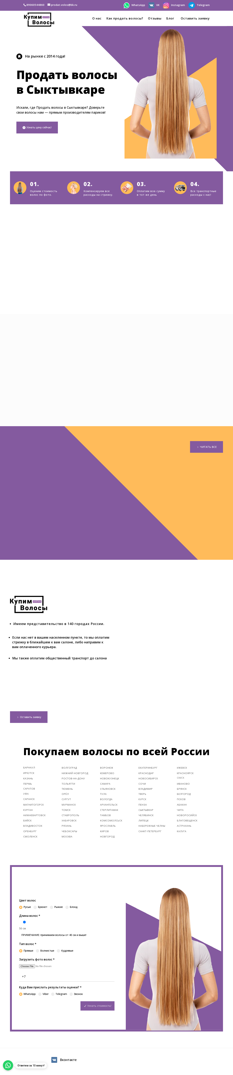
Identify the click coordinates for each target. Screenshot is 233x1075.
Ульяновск (108, 790)
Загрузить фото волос (37, 960)
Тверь (142, 795)
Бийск (27, 821)
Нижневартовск (34, 816)
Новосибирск (148, 779)
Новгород (107, 837)
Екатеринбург (148, 768)
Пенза (143, 805)
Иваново (183, 784)
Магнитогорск (33, 805)
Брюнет (40, 908)
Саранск (29, 800)
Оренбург (30, 832)
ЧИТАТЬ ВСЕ (207, 447)
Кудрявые (65, 952)
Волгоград (69, 768)
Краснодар (146, 774)
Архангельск (109, 805)
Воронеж (106, 768)
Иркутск (28, 774)
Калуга (181, 832)
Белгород (184, 795)
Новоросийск (187, 816)
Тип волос (27, 945)
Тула (103, 795)
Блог (170, 18)
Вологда (106, 800)
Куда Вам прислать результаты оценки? (50, 988)
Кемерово (107, 774)
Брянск (182, 790)
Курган (28, 811)
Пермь (27, 784)
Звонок (76, 995)
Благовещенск (187, 821)
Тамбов (105, 816)
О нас (97, 18)
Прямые (26, 952)
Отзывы (154, 18)
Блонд (71, 908)
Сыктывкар (146, 811)
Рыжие (56, 908)
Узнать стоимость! (99, 1006)
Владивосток (32, 827)
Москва (67, 837)
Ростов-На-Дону (73, 779)
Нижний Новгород (75, 774)
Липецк (144, 821)
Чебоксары (69, 832)
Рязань (67, 827)
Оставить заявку (194, 18)
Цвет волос (27, 901)
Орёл (65, 795)
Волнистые (45, 952)
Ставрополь (70, 816)
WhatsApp (27, 995)
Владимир (146, 790)
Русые (25, 908)
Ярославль (108, 827)
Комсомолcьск (111, 821)
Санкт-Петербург (150, 832)
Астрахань (184, 827)
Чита (180, 811)
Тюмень (67, 790)
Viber (43, 995)
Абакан (182, 805)
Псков (181, 800)
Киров (104, 832)
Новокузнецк (109, 779)
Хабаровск (69, 821)
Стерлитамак (109, 811)
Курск (142, 800)
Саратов (29, 789)
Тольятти (68, 784)
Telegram (59, 995)
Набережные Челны (152, 827)
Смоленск (30, 837)
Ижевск (182, 768)
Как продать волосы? (124, 18)
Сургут (66, 800)
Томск (66, 811)
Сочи (142, 784)
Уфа (26, 794)
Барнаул (29, 768)
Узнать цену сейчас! (40, 128)
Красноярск (185, 774)
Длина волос (29, 917)
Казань (28, 779)
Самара (105, 784)
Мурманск (69, 805)
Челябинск (146, 816)
